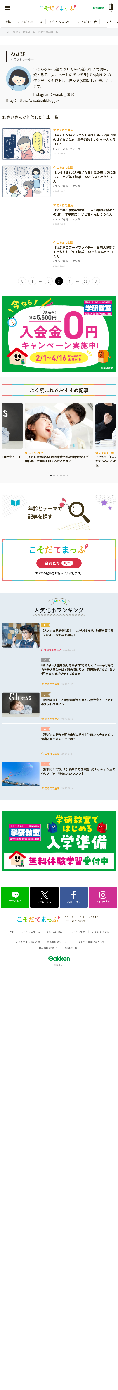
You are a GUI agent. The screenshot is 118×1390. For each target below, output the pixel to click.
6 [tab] (67, 475)
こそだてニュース (30, 21)
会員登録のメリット (58, 942)
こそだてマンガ (100, 931)
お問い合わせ (72, 948)
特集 (8, 21)
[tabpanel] (59, 433)
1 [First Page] (32, 281)
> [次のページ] (96, 281)
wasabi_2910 (63, 94)
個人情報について (48, 948)
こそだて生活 (87, 21)
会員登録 (59, 563)
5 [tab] (64, 475)
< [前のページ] (22, 281)
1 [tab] (51, 475)
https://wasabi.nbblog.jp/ (38, 100)
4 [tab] (61, 475)
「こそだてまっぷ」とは (26, 942)
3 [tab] (57, 475)
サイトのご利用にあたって (90, 942)
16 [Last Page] (85, 281)
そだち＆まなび (60, 21)
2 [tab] (54, 475)
